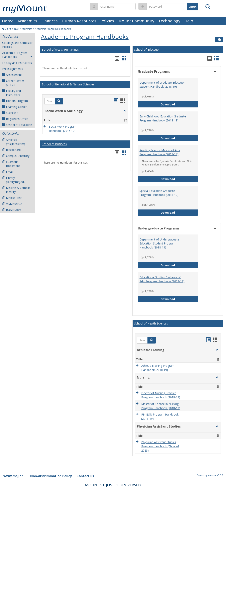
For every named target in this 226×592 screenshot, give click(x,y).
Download (179, 104)
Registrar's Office (15, 119)
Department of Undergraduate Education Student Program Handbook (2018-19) (159, 243)
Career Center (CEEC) (13, 83)
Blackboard (11, 150)
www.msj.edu (14, 476)
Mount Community (136, 21)
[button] (59, 101)
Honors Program (15, 101)
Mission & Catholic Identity (16, 190)
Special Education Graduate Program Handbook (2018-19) (158, 193)
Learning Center (14, 107)
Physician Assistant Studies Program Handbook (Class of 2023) (160, 446)
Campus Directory (15, 156)
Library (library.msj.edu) (14, 180)
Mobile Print (12, 198)
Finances (49, 21)
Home (7, 21)
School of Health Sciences (151, 323)
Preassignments (12, 69)
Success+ (10, 113)
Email (7, 172)
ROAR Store (11, 210)
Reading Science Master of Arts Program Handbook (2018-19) (159, 152)
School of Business (54, 144)
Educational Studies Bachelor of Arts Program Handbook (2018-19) (161, 279)
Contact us (85, 476)
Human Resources (79, 21)
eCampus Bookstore (11, 164)
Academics (27, 21)
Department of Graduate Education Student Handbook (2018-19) (162, 84)
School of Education (17, 125)
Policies (107, 21)
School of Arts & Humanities (60, 49)
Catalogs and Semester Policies (17, 45)
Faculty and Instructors (17, 63)
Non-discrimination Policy (51, 476)
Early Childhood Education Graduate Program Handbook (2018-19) (162, 118)
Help (188, 21)
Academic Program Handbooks (53, 29)
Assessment (12, 75)
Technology (169, 21)
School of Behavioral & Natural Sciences (68, 84)
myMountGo (12, 204)
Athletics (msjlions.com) (13, 142)
